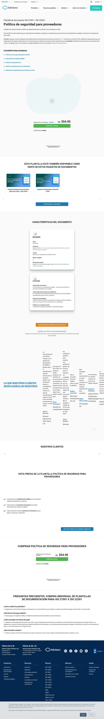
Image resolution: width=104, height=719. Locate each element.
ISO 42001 (48, 669)
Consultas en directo (30, 679)
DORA (46, 691)
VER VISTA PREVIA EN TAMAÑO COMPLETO (77, 529)
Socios (91, 674)
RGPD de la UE (49, 694)
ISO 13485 (48, 679)
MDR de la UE (49, 696)
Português (40, 266)
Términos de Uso (69, 676)
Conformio (7, 667)
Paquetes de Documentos (7, 670)
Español (52, 122)
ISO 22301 (48, 687)
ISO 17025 (48, 682)
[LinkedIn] (65, 651)
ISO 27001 (48, 667)
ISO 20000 (48, 684)
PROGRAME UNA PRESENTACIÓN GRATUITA (52, 325)
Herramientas (28, 674)
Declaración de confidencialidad (14, 58)
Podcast (27, 677)
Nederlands (66, 264)
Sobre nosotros (69, 667)
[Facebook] (75, 651)
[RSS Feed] (86, 651)
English (56, 264)
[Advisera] (10, 8)
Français (35, 266)
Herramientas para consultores (70, 670)
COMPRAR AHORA (52, 559)
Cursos (6, 674)
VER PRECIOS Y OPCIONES (52, 204)
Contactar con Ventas (71, 674)
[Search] (91, 2)
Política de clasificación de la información (17, 66)
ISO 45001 (48, 677)
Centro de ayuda (93, 667)
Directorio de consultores (28, 682)
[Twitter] (70, 651)
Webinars (27, 669)
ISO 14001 (48, 674)
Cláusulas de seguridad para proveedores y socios (19, 70)
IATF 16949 (48, 699)
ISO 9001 (47, 672)
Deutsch (60, 264)
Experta (6, 676)
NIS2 (46, 689)
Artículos (27, 667)
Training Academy (9, 678)
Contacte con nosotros (20, 2)
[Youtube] (81, 651)
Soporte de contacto (92, 670)
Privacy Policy (29, 707)
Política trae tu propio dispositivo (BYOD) (17, 54)
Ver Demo (96, 8)
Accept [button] (83, 714)
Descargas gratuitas (30, 672)
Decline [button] (91, 714)
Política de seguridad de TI (59, 43)
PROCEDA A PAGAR (52, 126)
